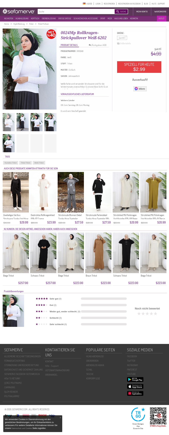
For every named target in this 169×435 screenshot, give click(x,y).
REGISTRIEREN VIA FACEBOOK (129, 3)
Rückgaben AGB (98, 45)
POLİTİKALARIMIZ (11, 396)
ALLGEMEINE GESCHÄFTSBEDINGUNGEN (22, 356)
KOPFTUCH (35, 18)
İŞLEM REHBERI (11, 391)
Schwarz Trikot (37, 275)
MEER (110, 18)
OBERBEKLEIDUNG (49, 18)
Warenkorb (160, 11)
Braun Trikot (91, 275)
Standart (122, 38)
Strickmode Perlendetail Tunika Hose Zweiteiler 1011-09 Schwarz (98, 219)
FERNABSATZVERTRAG (14, 360)
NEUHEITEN (8, 18)
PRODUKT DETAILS (69, 45)
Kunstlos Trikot (11, 163)
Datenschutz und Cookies (21, 428)
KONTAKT (49, 361)
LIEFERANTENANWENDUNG (57, 370)
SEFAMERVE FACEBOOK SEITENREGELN (22, 374)
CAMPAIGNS (9, 387)
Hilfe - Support (51, 365)
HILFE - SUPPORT (158, 3)
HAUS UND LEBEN (121, 18)
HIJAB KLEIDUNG (22, 18)
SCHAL (89, 369)
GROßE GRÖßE (64, 18)
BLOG (146, 3)
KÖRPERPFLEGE (93, 378)
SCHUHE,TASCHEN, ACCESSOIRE (86, 18)
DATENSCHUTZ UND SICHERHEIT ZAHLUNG (23, 369)
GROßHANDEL (51, 374)
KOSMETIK (134, 18)
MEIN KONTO (142, 11)
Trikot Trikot (25, 163)
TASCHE (90, 374)
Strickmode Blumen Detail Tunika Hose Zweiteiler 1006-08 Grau (70, 219)
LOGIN (97, 3)
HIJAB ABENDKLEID (95, 356)
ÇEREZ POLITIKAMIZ (13, 383)
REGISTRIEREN (109, 3)
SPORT (102, 18)
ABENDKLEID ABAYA (95, 365)
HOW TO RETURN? (12, 378)
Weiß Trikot (38, 163)
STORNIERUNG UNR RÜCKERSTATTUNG (21, 365)
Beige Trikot (8, 275)
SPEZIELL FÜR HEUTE (139, 67)
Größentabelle (124, 43)
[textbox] (73, 11)
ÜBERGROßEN (92, 360)
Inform (139, 89)
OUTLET (161, 18)
